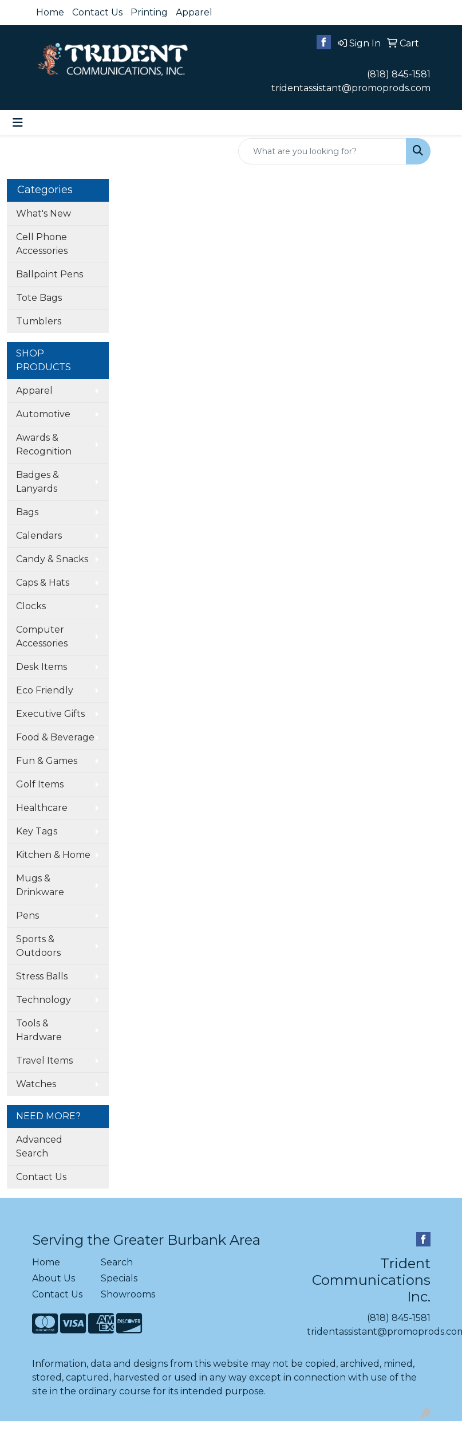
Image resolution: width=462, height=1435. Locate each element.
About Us (53, 1278)
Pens (27, 915)
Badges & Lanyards (37, 481)
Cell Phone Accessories (42, 244)
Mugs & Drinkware (40, 885)
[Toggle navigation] (18, 123)
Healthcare (42, 807)
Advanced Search (39, 1146)
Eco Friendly (44, 690)
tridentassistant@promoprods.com (351, 88)
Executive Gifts (50, 713)
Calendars (39, 535)
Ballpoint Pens (49, 274)
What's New (43, 213)
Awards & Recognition (44, 444)
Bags (27, 512)
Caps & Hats (42, 582)
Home (50, 12)
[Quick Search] (322, 151)
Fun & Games (46, 760)
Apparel (194, 12)
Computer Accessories (42, 636)
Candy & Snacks (52, 559)
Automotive (43, 414)
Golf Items (40, 784)
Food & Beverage (55, 737)
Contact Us (97, 12)
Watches (36, 1084)
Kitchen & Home (53, 854)
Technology (43, 999)
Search (117, 1262)
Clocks (31, 606)
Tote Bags (39, 297)
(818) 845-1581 (399, 74)
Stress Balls (42, 976)
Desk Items (41, 666)
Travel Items (44, 1060)
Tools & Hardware (39, 1030)
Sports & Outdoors (38, 946)
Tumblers (38, 321)
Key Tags (36, 831)
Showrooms (128, 1294)
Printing (149, 12)
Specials (119, 1278)
